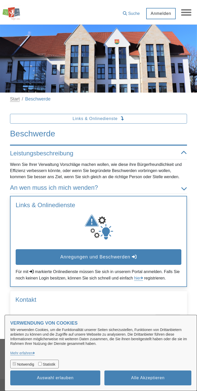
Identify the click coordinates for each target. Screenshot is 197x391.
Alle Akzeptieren (148, 378)
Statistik (49, 364)
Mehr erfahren (21, 353)
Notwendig (25, 364)
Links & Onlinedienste (98, 118)
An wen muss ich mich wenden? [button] (98, 188)
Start (15, 99)
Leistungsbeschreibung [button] (98, 153)
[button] (131, 11)
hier (137, 278)
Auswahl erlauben (55, 378)
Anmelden (161, 13)
